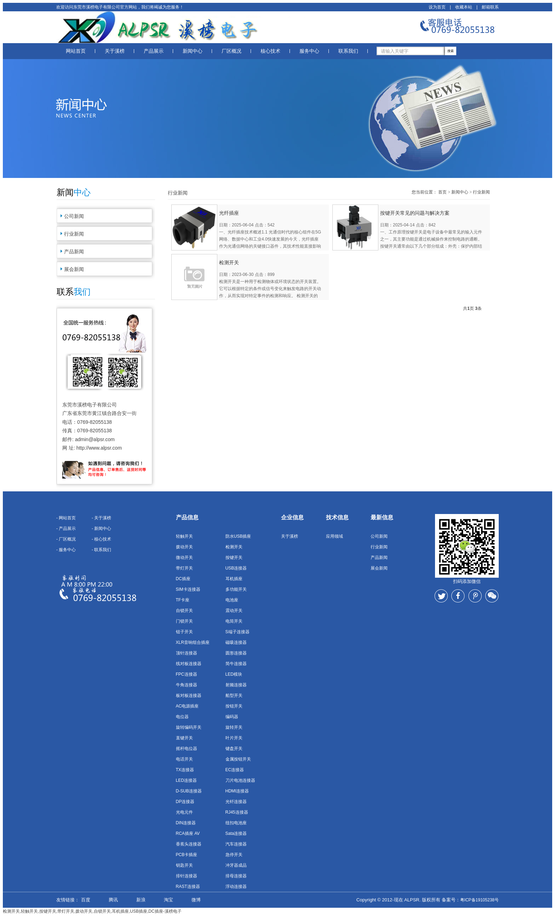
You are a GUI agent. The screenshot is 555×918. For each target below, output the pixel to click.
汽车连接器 (236, 844)
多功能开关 (236, 589)
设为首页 (437, 7)
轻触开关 (184, 536)
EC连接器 (234, 769)
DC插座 (183, 578)
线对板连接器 (188, 663)
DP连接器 (185, 801)
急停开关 (233, 854)
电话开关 (184, 759)
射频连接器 (236, 684)
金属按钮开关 (238, 759)
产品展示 (154, 51)
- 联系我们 (101, 549)
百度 (85, 899)
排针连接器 (186, 875)
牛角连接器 (186, 684)
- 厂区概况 (66, 539)
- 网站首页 (66, 517)
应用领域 (334, 536)
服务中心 (309, 51)
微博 (196, 899)
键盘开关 (233, 748)
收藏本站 (463, 7)
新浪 (140, 899)
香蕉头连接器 (188, 844)
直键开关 (184, 737)
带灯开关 (184, 568)
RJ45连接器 (236, 812)
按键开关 (233, 557)
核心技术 (270, 51)
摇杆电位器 (186, 748)
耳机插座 (233, 578)
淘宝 (168, 899)
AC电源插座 (187, 706)
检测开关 (229, 262)
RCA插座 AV (188, 833)
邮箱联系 (490, 7)
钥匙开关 (184, 865)
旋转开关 (233, 727)
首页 (442, 192)
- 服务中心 (66, 549)
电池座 (231, 599)
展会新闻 (74, 269)
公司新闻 (74, 216)
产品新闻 (74, 251)
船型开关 (233, 695)
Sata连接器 (236, 833)
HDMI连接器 (237, 791)
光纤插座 (229, 213)
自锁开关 (184, 610)
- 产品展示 (66, 528)
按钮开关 (233, 706)
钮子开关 (184, 631)
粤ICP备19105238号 (479, 899)
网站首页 (76, 51)
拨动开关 (184, 546)
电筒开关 (233, 621)
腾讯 (113, 899)
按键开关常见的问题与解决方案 (415, 213)
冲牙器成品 (236, 865)
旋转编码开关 (188, 727)
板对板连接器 (188, 695)
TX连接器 (185, 769)
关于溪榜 (115, 51)
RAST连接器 (188, 886)
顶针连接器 (186, 653)
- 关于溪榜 (101, 517)
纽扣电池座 (236, 822)
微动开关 (184, 557)
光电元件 (184, 812)
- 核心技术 (101, 539)
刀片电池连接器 (240, 780)
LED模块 (233, 674)
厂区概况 (231, 51)
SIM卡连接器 (188, 589)
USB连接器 (236, 568)
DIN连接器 (186, 822)
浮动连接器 (236, 886)
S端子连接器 (237, 631)
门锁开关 (184, 621)
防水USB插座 (238, 536)
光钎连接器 (236, 801)
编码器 (231, 716)
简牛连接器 (236, 663)
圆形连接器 (236, 653)
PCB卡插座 (187, 854)
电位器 (182, 716)
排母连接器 (236, 875)
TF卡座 (183, 599)
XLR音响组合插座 (193, 642)
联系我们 (348, 51)
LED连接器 (186, 780)
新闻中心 (192, 51)
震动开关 (233, 610)
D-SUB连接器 (189, 791)
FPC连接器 (186, 674)
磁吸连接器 (236, 642)
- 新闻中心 (101, 528)
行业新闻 (74, 234)
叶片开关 (233, 737)
